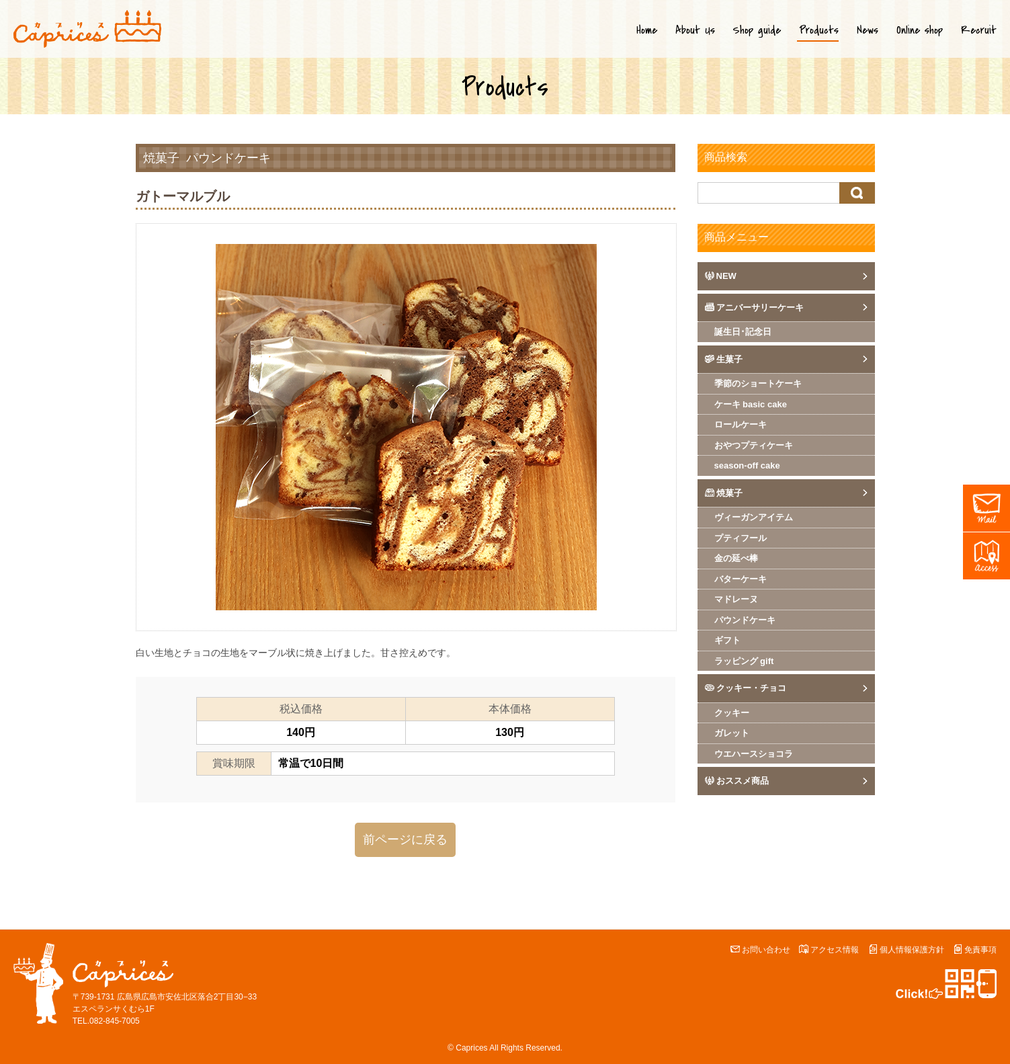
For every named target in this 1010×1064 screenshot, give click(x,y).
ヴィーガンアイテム (753, 517)
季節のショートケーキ (758, 383)
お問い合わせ (766, 949)
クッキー (731, 713)
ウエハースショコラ (753, 754)
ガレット (731, 733)
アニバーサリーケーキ (760, 307)
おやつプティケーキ (753, 445)
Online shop (919, 30)
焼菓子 (161, 158)
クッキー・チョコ (751, 688)
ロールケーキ (740, 424)
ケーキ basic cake (750, 404)
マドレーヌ (736, 599)
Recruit (979, 30)
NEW (726, 276)
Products (819, 30)
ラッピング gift (744, 661)
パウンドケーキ (228, 158)
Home (646, 30)
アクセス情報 (834, 949)
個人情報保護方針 (912, 949)
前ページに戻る (405, 839)
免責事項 (980, 949)
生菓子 (729, 359)
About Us (695, 30)
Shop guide (756, 30)
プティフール (740, 538)
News (867, 30)
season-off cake (747, 465)
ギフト (727, 640)
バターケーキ (740, 579)
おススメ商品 (742, 781)
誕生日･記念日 (742, 332)
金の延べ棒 (736, 558)
